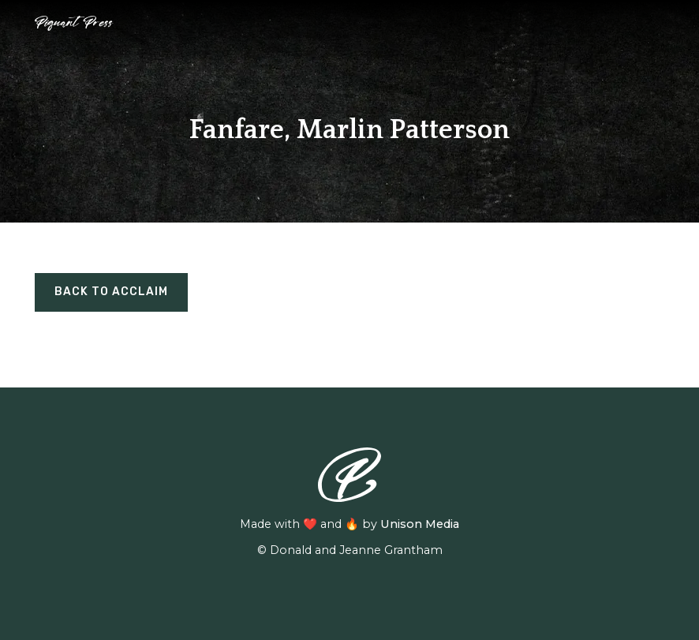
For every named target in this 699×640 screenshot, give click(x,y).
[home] (74, 23)
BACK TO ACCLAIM (111, 291)
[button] (655, 23)
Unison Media (419, 524)
